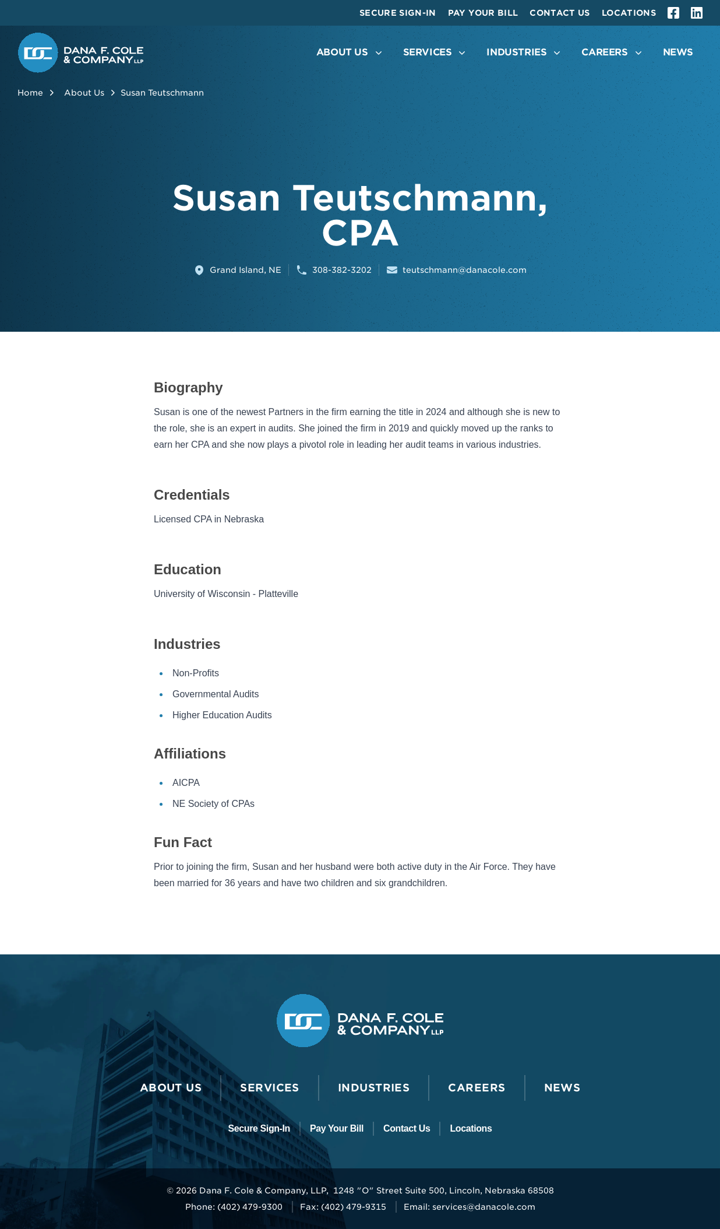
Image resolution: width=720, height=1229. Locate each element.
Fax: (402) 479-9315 (343, 1207)
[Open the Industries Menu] (524, 53)
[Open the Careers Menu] (612, 53)
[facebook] (673, 13)
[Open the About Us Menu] (350, 53)
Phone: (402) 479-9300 (234, 1207)
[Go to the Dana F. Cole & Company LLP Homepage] (80, 53)
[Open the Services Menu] (436, 53)
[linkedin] (697, 13)
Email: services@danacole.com (469, 1207)
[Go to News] (678, 53)
